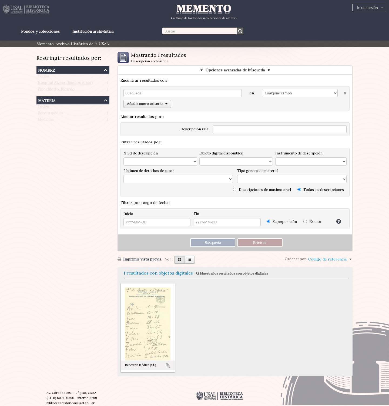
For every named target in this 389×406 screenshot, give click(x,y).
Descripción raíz (194, 129)
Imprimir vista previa (139, 259)
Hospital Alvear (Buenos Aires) (65, 83)
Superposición (282, 221)
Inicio (128, 214)
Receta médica (50, 114)
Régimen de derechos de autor (148, 171)
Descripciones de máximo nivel (262, 189)
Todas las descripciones (320, 189)
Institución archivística (92, 31)
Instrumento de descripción (299, 153)
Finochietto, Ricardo (56, 90)
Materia (46, 100)
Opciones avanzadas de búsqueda (235, 70)
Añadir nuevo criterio (147, 103)
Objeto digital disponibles (221, 153)
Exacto (312, 221)
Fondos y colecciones (40, 31)
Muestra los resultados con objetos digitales (232, 273)
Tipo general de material (257, 171)
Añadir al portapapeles (168, 365)
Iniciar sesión (367, 7)
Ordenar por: (296, 259)
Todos (43, 77)
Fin (196, 214)
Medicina (45, 120)
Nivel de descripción (140, 153)
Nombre (46, 69)
